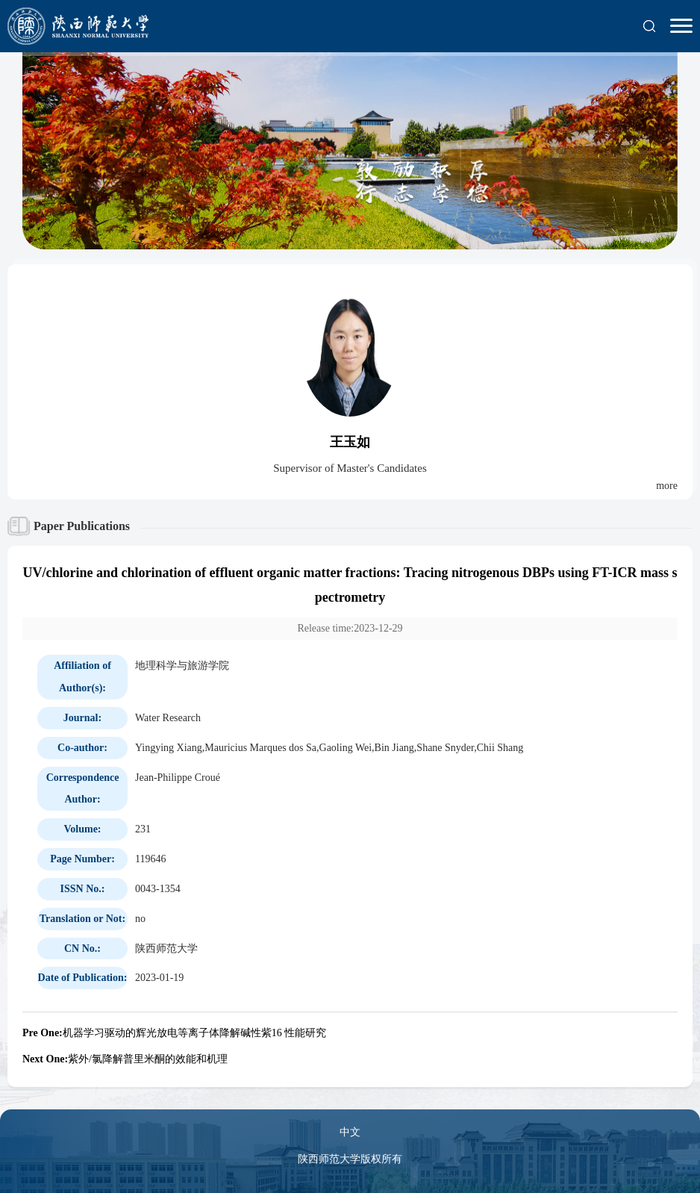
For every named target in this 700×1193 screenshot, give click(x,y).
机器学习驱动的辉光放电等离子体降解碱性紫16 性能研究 (174, 1032)
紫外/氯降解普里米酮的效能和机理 (125, 1059)
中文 (350, 1132)
